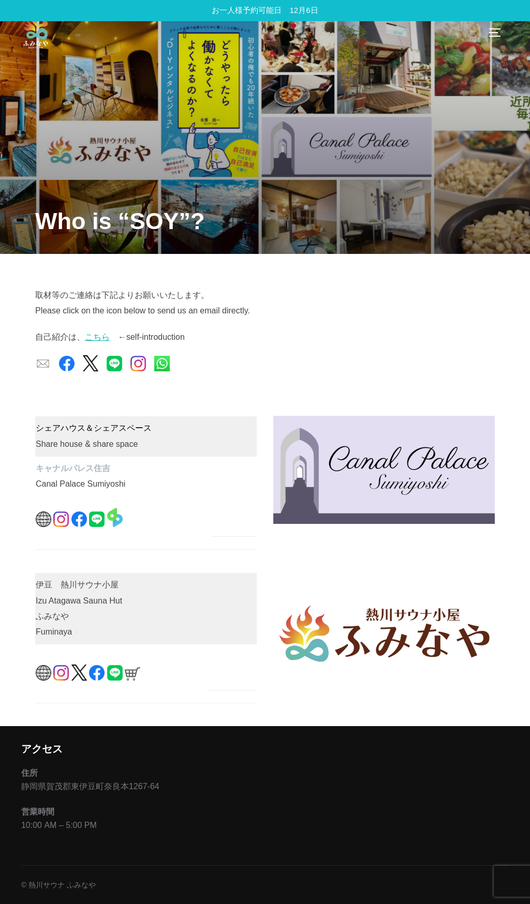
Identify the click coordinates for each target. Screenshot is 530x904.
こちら (97, 337)
